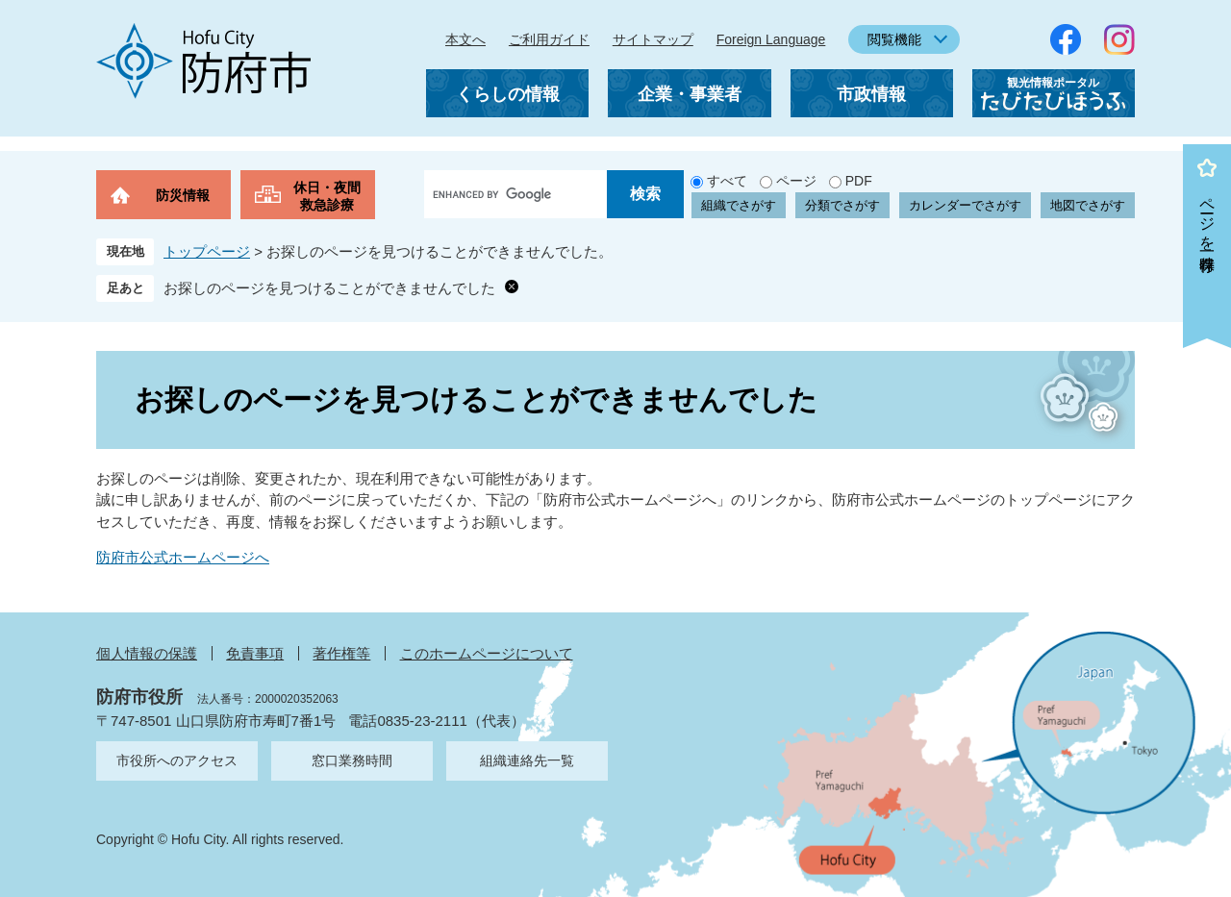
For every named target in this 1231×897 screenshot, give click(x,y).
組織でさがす (738, 205)
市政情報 (871, 94)
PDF (858, 180)
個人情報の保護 (146, 653)
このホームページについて (486, 653)
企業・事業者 (689, 94)
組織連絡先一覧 (527, 760)
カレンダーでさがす (965, 205)
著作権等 (341, 653)
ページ (796, 180)
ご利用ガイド (549, 39)
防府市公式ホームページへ (182, 557)
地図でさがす (1087, 205)
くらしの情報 (508, 94)
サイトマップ (653, 39)
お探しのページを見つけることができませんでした (329, 288)
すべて (727, 180)
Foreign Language (771, 39)
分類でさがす (842, 205)
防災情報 (183, 195)
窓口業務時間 (352, 760)
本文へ (465, 39)
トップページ (206, 251)
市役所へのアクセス (177, 760)
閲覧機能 (894, 39)
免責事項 (255, 653)
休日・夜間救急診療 (327, 196)
